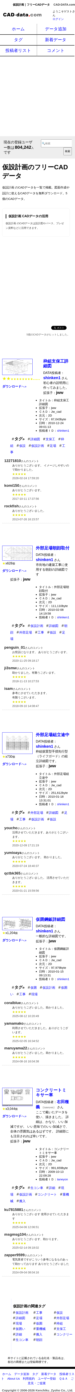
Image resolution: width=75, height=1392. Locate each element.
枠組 (59, 1323)
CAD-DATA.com (64, 4)
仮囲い (20, 1329)
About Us (13, 1378)
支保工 (50, 439)
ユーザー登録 (47, 1378)
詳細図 (35, 439)
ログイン (58, 19)
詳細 (52, 1188)
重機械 (41, 1329)
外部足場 (25, 632)
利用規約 (29, 1378)
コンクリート (47, 1194)
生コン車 (36, 1188)
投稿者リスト (18, 50)
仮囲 (33, 987)
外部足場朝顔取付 (52, 548)
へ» (14, 386)
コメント (56, 50)
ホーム (18, 29)
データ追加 (55, 29)
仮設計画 (37, 445)
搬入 (22, 1201)
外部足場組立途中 (52, 734)
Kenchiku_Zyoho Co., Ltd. (54, 1390)
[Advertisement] (37, 95)
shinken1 (63, 430)
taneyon (62, 1179)
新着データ (55, 39)
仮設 (22, 445)
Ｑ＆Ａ (63, 1378)
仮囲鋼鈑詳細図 (50, 919)
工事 (41, 632)
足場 (53, 445)
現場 (34, 994)
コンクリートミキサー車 (51, 1092)
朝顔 (39, 1339)
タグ (18, 39)
